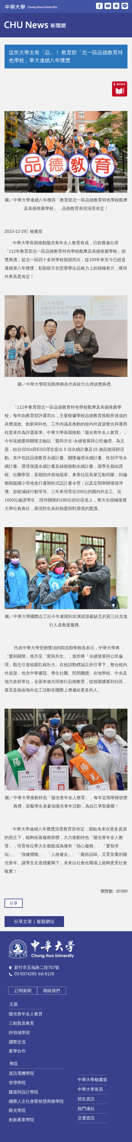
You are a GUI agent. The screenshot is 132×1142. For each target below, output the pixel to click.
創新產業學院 (21, 1119)
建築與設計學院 (23, 1092)
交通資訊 (86, 1117)
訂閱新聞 (22, 990)
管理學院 (17, 1082)
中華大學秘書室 (92, 1079)
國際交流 (17, 1041)
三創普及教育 (21, 1023)
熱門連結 (86, 1108)
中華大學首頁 (90, 1089)
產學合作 (17, 1051)
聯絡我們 (51, 990)
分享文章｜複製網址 (34, 921)
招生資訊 (86, 1098)
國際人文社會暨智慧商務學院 (36, 1101)
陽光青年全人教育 (26, 1013)
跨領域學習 (19, 1032)
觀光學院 (17, 1110)
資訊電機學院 (21, 1073)
